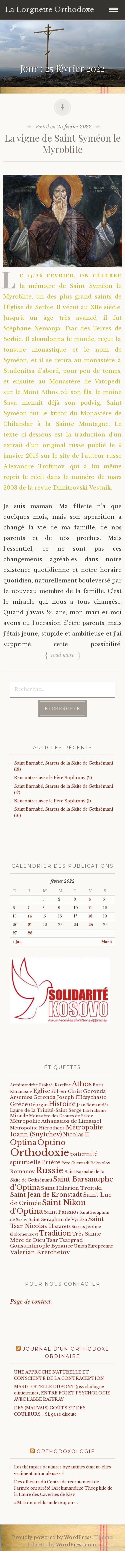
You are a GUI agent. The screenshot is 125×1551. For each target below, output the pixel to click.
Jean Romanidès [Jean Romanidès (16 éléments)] (93, 1105)
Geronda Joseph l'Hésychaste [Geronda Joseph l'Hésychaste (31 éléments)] (69, 1097)
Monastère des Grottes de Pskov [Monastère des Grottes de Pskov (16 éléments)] (61, 1115)
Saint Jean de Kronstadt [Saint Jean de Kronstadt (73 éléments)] (46, 1194)
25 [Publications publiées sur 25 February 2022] (90, 925)
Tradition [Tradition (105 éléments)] (55, 1233)
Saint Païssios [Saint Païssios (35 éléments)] (61, 1212)
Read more (62, 654)
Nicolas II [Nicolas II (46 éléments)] (76, 1134)
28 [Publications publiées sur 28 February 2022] (30, 933)
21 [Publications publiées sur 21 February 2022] (30, 925)
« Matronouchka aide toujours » (46, 1502)
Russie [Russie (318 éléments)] (49, 1170)
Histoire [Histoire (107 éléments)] (62, 1104)
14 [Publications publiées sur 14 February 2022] (30, 916)
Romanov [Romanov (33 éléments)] (22, 1172)
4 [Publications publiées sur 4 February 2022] (89, 899)
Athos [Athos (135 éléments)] (82, 1084)
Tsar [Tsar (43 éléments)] (52, 1240)
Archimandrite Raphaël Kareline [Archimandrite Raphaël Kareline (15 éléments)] (40, 1085)
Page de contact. (31, 1301)
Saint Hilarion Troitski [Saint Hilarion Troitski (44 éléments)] (71, 1188)
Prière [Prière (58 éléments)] (51, 1162)
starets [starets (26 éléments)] (63, 1226)
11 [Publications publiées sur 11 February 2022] (90, 908)
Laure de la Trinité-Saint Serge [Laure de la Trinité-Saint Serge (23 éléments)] (46, 1110)
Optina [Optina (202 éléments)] (23, 1142)
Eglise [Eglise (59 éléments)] (41, 1091)
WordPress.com (76, 1545)
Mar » (106, 942)
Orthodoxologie (66, 1451)
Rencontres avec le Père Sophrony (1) (52, 800)
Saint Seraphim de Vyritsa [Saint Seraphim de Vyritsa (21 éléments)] (57, 1219)
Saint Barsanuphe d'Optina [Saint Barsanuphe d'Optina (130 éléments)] (61, 1183)
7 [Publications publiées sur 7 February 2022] (28, 908)
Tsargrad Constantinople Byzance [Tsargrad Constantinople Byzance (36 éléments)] (46, 1243)
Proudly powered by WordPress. (52, 1537)
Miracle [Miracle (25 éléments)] (19, 1115)
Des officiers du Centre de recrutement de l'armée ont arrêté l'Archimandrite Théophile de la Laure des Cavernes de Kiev (63, 1488)
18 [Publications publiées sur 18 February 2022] (90, 916)
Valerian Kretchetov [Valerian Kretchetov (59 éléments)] (40, 1252)
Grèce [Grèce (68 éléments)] (19, 1104)
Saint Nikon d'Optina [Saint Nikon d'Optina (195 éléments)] (48, 1207)
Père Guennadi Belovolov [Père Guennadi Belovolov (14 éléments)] (85, 1163)
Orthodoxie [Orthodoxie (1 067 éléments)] (39, 1153)
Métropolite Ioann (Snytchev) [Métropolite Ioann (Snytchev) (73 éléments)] (56, 1131)
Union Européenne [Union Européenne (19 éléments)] (93, 1246)
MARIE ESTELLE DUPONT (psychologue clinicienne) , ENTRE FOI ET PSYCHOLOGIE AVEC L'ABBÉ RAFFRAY (62, 1393)
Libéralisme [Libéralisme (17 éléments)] (95, 1110)
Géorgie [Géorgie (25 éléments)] (38, 1105)
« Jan (17, 942)
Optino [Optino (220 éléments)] (51, 1142)
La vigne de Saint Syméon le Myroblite (63, 143)
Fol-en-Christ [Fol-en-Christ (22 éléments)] (66, 1091)
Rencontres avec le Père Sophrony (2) (53, 777)
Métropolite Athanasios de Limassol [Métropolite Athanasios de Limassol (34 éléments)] (55, 1121)
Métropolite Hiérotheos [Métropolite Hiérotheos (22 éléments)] (37, 1127)
